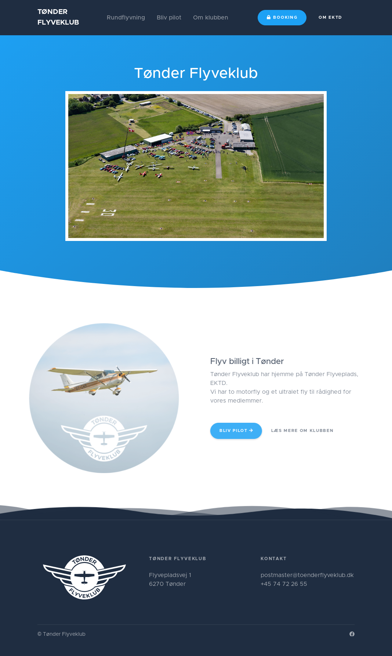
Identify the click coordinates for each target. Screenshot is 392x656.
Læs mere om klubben (310, 431)
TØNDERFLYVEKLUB (58, 17)
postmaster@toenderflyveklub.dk (307, 575)
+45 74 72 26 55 (284, 584)
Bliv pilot (169, 18)
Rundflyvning (126, 18)
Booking (282, 17)
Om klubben (210, 18)
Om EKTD (330, 17)
